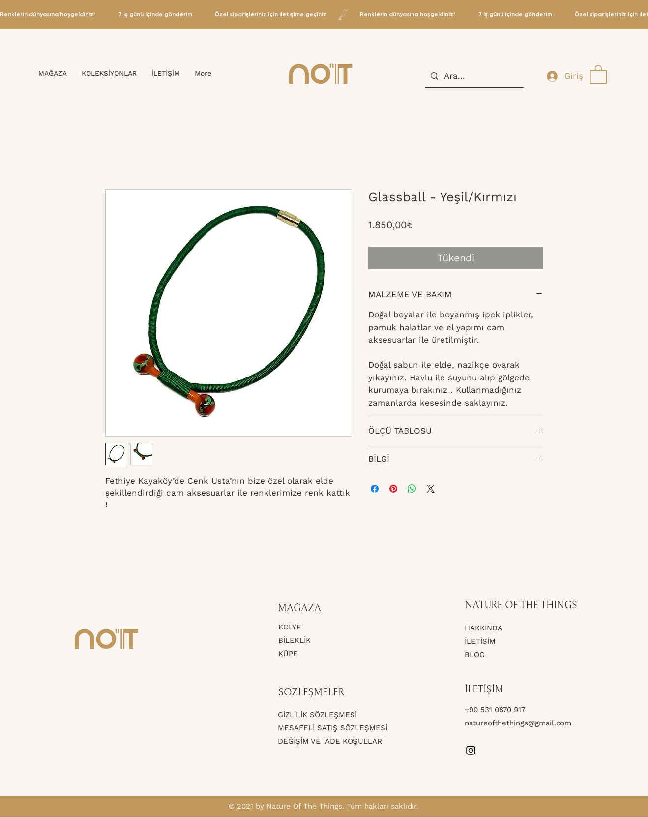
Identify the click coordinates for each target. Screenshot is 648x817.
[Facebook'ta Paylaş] (375, 489)
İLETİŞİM (480, 641)
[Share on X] (431, 489)
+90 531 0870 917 (496, 709)
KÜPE (288, 653)
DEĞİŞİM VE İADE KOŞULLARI (331, 741)
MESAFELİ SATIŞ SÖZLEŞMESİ (332, 727)
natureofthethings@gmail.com (518, 723)
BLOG (475, 654)
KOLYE (289, 627)
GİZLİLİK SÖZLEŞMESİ (317, 714)
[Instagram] (471, 750)
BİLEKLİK (294, 640)
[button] (598, 74)
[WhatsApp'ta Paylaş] (412, 489)
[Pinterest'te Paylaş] (393, 489)
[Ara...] (473, 76)
